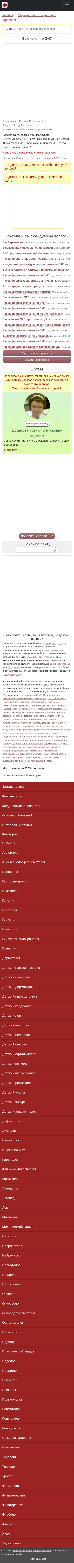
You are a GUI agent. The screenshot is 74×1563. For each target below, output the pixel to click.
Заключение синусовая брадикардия (28, 247)
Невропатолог (13, 1246)
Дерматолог (11, 958)
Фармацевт (10, 1486)
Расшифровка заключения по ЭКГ (26, 275)
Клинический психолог (19, 1169)
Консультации (12, 796)
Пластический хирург (18, 1351)
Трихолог (9, 1466)
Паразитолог (12, 1332)
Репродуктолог (13, 1428)
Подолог (8, 1361)
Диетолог (9, 1130)
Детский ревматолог (17, 1083)
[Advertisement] (37, 80)
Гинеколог (9, 929)
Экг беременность (15, 242)
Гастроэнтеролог (15, 881)
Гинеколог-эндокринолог (20, 939)
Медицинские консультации (37, 15)
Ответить (11, 450)
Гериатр (8, 919)
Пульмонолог (12, 1399)
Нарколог (9, 1236)
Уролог (7, 1476)
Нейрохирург (12, 1255)
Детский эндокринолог (19, 1111)
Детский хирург (13, 1102)
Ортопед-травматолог (18, 1313)
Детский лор (11, 1015)
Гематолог (10, 891)
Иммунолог (10, 1140)
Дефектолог (11, 1121)
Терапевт (9, 1457)
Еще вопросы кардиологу (37, 353)
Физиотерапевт (13, 1495)
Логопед (8, 1198)
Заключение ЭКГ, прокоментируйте (26, 319)
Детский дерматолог (17, 987)
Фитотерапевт (12, 1505)
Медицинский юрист (17, 1226)
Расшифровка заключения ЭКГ (24, 302)
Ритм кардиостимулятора (20, 286)
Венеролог (10, 871)
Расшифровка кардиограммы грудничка (30, 280)
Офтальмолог (12, 1322)
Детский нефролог (16, 1035)
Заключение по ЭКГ (16, 297)
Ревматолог (11, 1409)
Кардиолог (9, 20)
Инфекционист (13, 1150)
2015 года (60, 158)
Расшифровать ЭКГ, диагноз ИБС (25, 258)
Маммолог (10, 1217)
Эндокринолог (13, 1543)
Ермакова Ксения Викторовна (37, 430)
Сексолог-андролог (16, 1437)
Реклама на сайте (37, 1559)
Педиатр (8, 1342)
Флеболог (9, 1514)
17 (45, 158)
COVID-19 (9, 843)
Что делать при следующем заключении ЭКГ (33, 264)
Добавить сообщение (37, 536)
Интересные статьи (17, 825)
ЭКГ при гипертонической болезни (26, 253)
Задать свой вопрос (37, 359)
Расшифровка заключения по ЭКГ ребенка (31, 313)
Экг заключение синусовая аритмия (27, 291)
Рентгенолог (11, 1418)
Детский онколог (14, 1044)
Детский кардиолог (16, 1006)
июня (50, 158)
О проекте (27, 1550)
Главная (7, 15)
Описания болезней (17, 815)
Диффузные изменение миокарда (26, 335)
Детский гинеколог (16, 977)
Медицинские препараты (21, 806)
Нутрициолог (12, 1284)
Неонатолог (11, 1265)
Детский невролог (15, 1025)
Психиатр (9, 1380)
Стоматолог (11, 1447)
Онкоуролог (11, 1303)
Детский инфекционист (19, 996)
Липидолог (10, 1188)
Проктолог (10, 1370)
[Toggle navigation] (67, 5)
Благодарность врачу (37, 423)
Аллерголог (11, 852)
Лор (5, 1207)
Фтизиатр (9, 1524)
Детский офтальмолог (19, 1054)
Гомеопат (9, 948)
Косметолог (11, 1179)
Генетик (8, 900)
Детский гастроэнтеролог (21, 967)
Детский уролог (13, 1092)
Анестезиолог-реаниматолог (23, 862)
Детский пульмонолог (18, 1073)
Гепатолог (9, 910)
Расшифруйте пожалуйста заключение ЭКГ (32, 346)
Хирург (7, 1533)
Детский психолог (15, 1063)
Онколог (8, 1294)
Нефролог (10, 1274)
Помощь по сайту (42, 1550)
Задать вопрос (13, 786)
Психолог (9, 1390)
